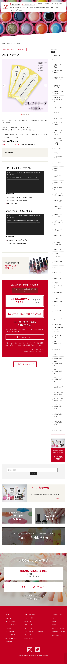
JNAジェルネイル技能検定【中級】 (58, 371)
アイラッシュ (57, 324)
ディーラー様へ (29, 628)
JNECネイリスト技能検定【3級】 (58, 386)
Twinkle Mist (57, 257)
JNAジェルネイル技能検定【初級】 (58, 363)
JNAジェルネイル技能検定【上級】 (58, 379)
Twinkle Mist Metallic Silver (16, 243)
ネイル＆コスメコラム (57, 614)
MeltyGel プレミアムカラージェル (58, 99)
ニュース (54, 3)
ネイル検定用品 (58, 358)
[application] (25, 182)
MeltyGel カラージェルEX (58, 92)
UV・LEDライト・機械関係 (58, 243)
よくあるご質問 (29, 638)
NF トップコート (12, 203)
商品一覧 (12, 7)
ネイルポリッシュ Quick (58, 229)
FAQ (43, 7)
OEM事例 (9, 641)
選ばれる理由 (38, 7)
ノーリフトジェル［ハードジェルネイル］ (58, 132)
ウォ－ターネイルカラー (58, 188)
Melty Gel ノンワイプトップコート (18, 240)
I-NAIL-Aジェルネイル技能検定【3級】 (58, 406)
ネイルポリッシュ (58, 183)
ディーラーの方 (14, 10)
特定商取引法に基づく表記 (58, 631)
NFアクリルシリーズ (58, 163)
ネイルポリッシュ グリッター (58, 215)
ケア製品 (56, 298)
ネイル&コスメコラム (29, 4)
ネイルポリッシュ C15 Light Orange (19, 197)
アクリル (56, 153)
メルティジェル (11, 621)
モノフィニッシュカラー (58, 123)
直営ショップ (28, 624)
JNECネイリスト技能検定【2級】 (58, 393)
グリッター (57, 268)
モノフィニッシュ (58, 118)
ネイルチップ (57, 278)
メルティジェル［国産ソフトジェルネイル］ (58, 66)
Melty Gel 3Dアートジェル (58, 71)
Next (45, 85)
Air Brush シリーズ (58, 286)
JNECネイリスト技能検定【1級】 (58, 399)
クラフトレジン (58, 148)
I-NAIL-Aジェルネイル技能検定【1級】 (58, 422)
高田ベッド (57, 354)
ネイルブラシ (57, 249)
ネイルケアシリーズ (58, 236)
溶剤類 (9, 628)
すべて (55, 59)
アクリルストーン (58, 262)
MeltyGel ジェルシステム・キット (58, 78)
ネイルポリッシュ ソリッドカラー (58, 208)
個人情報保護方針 (56, 635)
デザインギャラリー (30, 614)
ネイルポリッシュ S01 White (17, 200)
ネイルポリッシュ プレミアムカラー (58, 222)
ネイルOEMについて (11, 638)
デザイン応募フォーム (32, 618)
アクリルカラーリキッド (58, 169)
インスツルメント (58, 311)
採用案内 (47, 3)
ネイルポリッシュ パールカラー (58, 201)
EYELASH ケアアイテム (58, 336)
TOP (7, 614)
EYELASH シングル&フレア (58, 342)
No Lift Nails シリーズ (58, 157)
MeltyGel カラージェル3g (58, 86)
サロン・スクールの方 (52, 7)
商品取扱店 (28, 621)
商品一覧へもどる (24, 364)
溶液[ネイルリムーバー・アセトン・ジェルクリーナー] (58, 141)
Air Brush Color (58, 292)
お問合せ (61, 3)
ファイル (56, 306)
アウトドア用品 (58, 430)
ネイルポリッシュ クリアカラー (58, 194)
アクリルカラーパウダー (58, 175)
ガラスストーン (58, 272)
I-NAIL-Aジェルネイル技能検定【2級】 (58, 414)
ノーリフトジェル (11, 624)
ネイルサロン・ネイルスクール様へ (34, 631)
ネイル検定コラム (11, 634)
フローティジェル (58, 108)
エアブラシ (57, 283)
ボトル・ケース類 (58, 319)
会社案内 (40, 3)
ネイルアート (57, 254)
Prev (4, 85)
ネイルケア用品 (58, 301)
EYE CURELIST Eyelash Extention (58, 329)
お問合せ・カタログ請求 (58, 628)
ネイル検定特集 (16, 4)
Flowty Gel (57, 112)
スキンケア (57, 349)
